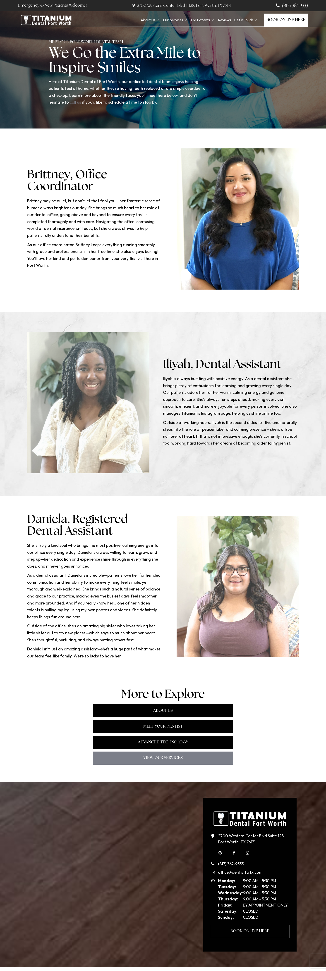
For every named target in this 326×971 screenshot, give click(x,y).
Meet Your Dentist (163, 710)
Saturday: (227, 878)
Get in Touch (246, 20)
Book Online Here (285, 20)
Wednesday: (230, 860)
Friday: (225, 872)
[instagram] (247, 820)
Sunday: (226, 884)
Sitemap (181, 962)
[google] (220, 820)
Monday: (226, 848)
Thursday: (228, 866)
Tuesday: (227, 854)
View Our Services (163, 726)
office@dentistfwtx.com (236, 840)
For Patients (203, 20)
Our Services (175, 20)
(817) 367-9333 (291, 6)
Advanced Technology (244, 710)
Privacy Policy (201, 962)
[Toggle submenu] (157, 20)
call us (75, 102)
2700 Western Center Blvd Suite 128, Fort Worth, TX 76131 (247, 806)
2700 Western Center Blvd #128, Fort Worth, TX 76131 (181, 6)
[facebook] (233, 820)
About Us (150, 20)
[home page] (45, 20)
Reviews (224, 20)
